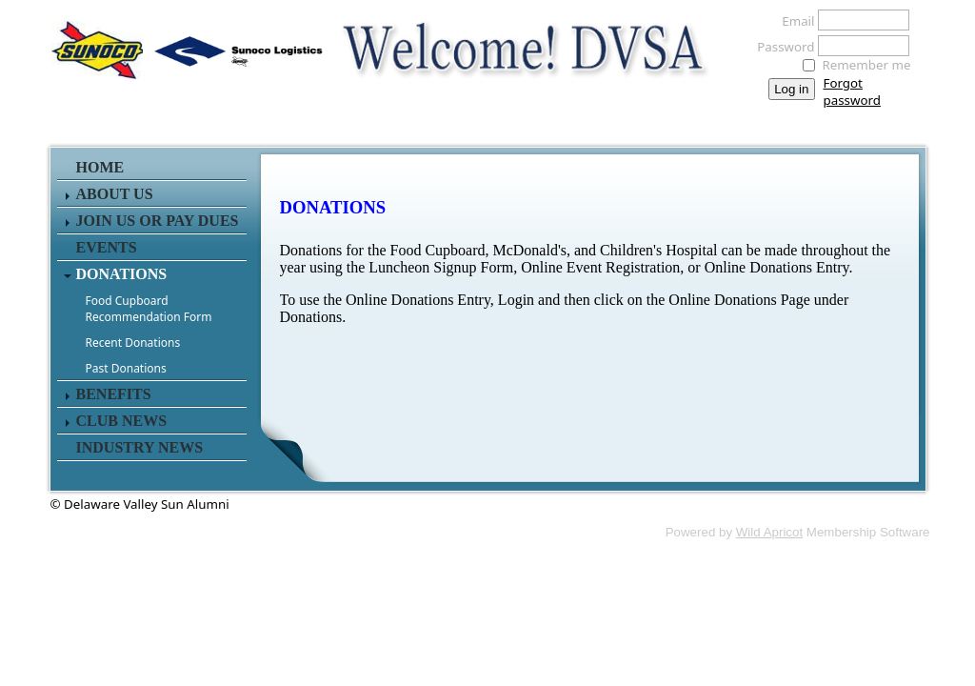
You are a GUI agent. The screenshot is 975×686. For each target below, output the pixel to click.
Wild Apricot (769, 532)
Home (100, 167)
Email (792, 21)
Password (780, 46)
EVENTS (106, 247)
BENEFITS (113, 394)
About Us (114, 194)
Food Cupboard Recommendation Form (149, 309)
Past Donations (126, 368)
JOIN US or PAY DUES (157, 220)
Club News (122, 421)
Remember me (867, 64)
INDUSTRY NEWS (140, 447)
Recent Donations (133, 342)
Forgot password (852, 91)
